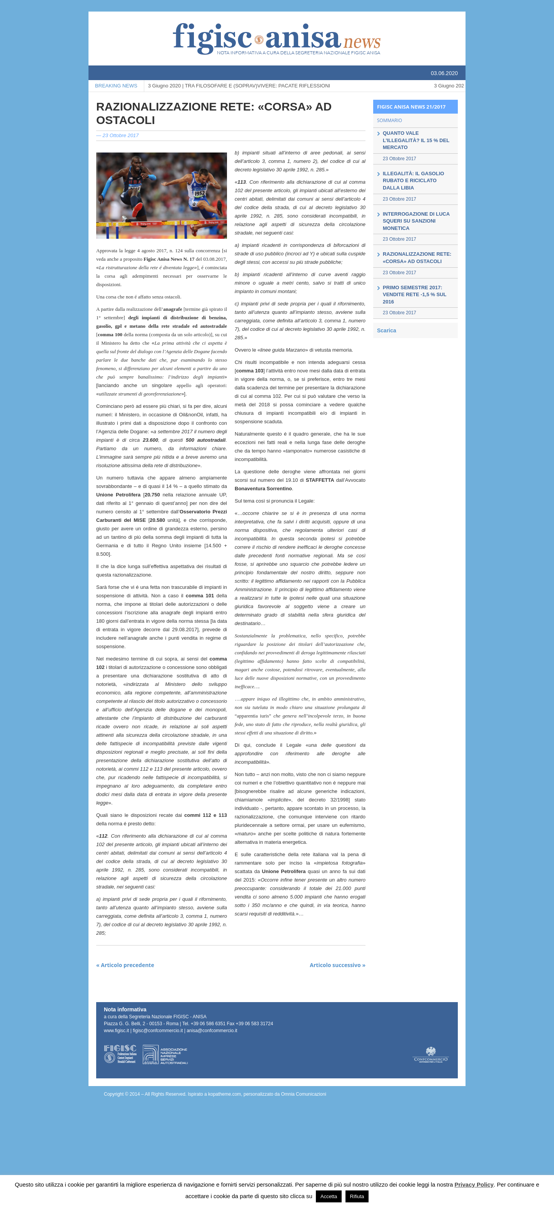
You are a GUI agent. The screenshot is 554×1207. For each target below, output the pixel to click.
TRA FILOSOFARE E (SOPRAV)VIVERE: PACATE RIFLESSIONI (239, 86)
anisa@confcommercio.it (212, 1031)
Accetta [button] (328, 1196)
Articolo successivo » (337, 965)
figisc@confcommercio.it (158, 1031)
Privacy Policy (474, 1184)
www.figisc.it (116, 1031)
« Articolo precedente (125, 965)
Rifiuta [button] (357, 1196)
